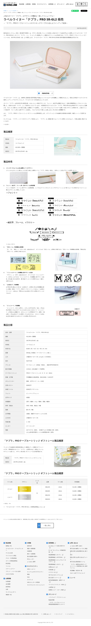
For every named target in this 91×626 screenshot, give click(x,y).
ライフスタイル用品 (11, 555)
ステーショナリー (10, 568)
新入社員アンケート (54, 577)
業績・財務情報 (31, 548)
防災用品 (8, 563)
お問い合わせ (74, 543)
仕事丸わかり (52, 567)
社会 (28, 577)
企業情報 (8, 578)
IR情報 (29, 543)
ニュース (72, 577)
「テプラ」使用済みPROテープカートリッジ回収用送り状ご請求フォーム (78, 566)
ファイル (8, 566)
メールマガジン (70, 614)
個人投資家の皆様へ (32, 556)
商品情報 (8, 543)
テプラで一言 (52, 572)
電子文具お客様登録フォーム (77, 561)
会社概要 (8, 584)
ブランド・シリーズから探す (13, 571)
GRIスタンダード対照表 (33, 582)
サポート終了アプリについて (77, 573)
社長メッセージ (31, 569)
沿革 (7, 589)
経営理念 (8, 586)
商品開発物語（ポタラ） (55, 564)
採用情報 (51, 543)
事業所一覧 (9, 594)
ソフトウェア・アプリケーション (57, 597)
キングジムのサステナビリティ (35, 571)
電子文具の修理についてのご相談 (78, 548)
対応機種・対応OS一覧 (76, 570)
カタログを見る (10, 574)
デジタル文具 (9, 553)
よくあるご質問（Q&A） (76, 546)
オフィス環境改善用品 (11, 561)
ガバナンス (30, 579)
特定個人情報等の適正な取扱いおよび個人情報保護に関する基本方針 (21, 614)
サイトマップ (59, 614)
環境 (28, 574)
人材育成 (51, 587)
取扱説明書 (51, 600)
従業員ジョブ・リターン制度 (56, 590)
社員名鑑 (51, 569)
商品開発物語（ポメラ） (55, 554)
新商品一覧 (9, 546)
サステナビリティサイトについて (36, 585)
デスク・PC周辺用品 (11, 558)
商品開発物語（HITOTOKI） (56, 557)
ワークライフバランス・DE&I (56, 584)
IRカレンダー (30, 559)
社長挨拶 (8, 581)
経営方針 (29, 546)
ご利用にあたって (47, 614)
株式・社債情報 (31, 553)
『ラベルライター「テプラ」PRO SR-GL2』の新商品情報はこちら (24, 507)
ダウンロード (52, 594)
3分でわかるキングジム (55, 575)
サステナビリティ (32, 566)
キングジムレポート (11, 592)
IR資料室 (29, 551)
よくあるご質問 (31, 561)
